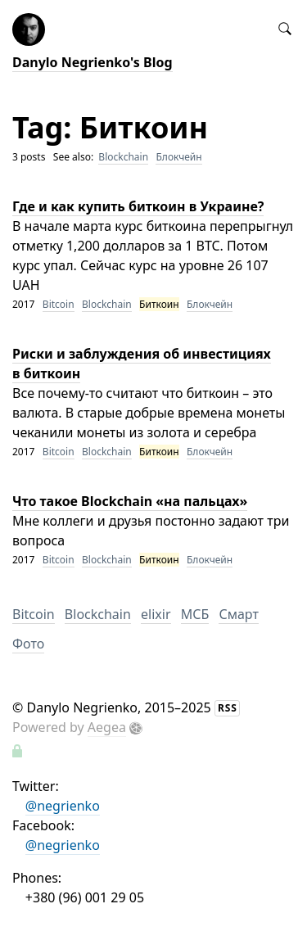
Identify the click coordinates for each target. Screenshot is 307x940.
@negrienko (62, 806)
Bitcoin (58, 304)
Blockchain (123, 157)
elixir (155, 614)
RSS (227, 708)
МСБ (195, 614)
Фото (28, 644)
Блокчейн (178, 157)
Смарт (238, 614)
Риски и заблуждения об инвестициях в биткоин (141, 363)
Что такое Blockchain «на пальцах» (129, 501)
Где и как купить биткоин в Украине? (138, 206)
